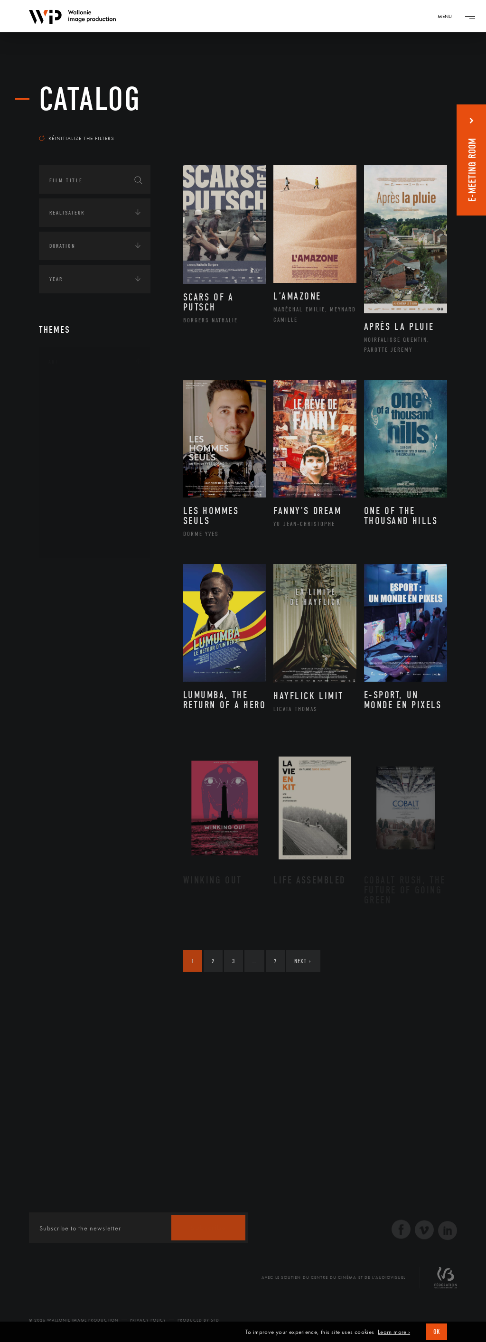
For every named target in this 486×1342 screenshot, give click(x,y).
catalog (90, 99)
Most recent (420, 125)
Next (302, 961)
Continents (65, 574)
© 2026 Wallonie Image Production (74, 1320)
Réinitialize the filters (76, 138)
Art (53, 361)
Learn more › (394, 1332)
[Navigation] (448, 16)
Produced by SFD (198, 1320)
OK (436, 1332)
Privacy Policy (148, 1320)
